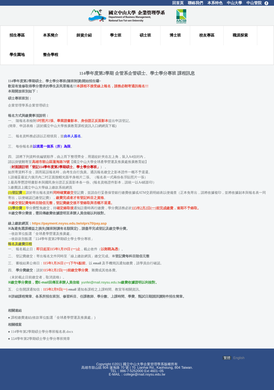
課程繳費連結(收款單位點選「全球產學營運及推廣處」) (53, 317)
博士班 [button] (175, 35)
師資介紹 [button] (84, 35)
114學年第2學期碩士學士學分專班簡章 (39, 339)
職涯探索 (240, 35)
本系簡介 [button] (50, 35)
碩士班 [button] (145, 35)
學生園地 (17, 54)
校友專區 (206, 35)
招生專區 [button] (17, 35)
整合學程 (50, 54)
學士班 (115, 35)
